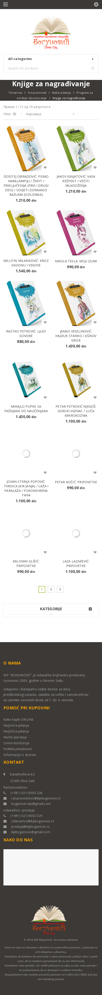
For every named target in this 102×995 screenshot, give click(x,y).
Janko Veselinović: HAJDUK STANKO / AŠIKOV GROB (75, 335)
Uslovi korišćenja (16, 743)
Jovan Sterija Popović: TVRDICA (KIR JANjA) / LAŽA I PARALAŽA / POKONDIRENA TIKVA (26, 488)
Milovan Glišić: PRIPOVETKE (26, 563)
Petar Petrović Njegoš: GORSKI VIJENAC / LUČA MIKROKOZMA (76, 411)
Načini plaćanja (15, 737)
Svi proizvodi (37, 93)
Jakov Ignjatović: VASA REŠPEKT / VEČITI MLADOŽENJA (76, 181)
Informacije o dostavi (19, 755)
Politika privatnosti (17, 749)
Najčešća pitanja (16, 725)
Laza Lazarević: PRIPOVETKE (76, 563)
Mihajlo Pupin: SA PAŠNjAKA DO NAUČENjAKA (26, 408)
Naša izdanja (61, 93)
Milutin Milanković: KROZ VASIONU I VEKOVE (26, 262)
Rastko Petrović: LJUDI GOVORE (26, 333)
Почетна (15, 93)
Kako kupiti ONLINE (18, 719)
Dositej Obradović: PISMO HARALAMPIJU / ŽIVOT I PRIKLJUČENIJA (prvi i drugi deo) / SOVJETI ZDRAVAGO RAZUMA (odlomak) (26, 185)
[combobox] (51, 59)
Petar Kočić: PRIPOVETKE (76, 482)
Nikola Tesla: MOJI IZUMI (76, 261)
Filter (7, 114)
